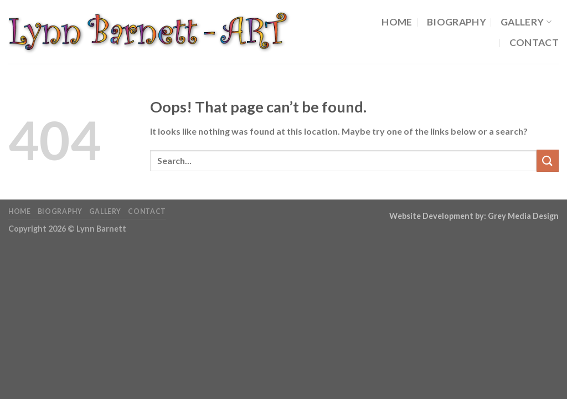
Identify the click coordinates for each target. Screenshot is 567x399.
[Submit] (548, 160)
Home (397, 22)
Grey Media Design (523, 216)
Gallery (526, 22)
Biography (456, 22)
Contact (534, 42)
